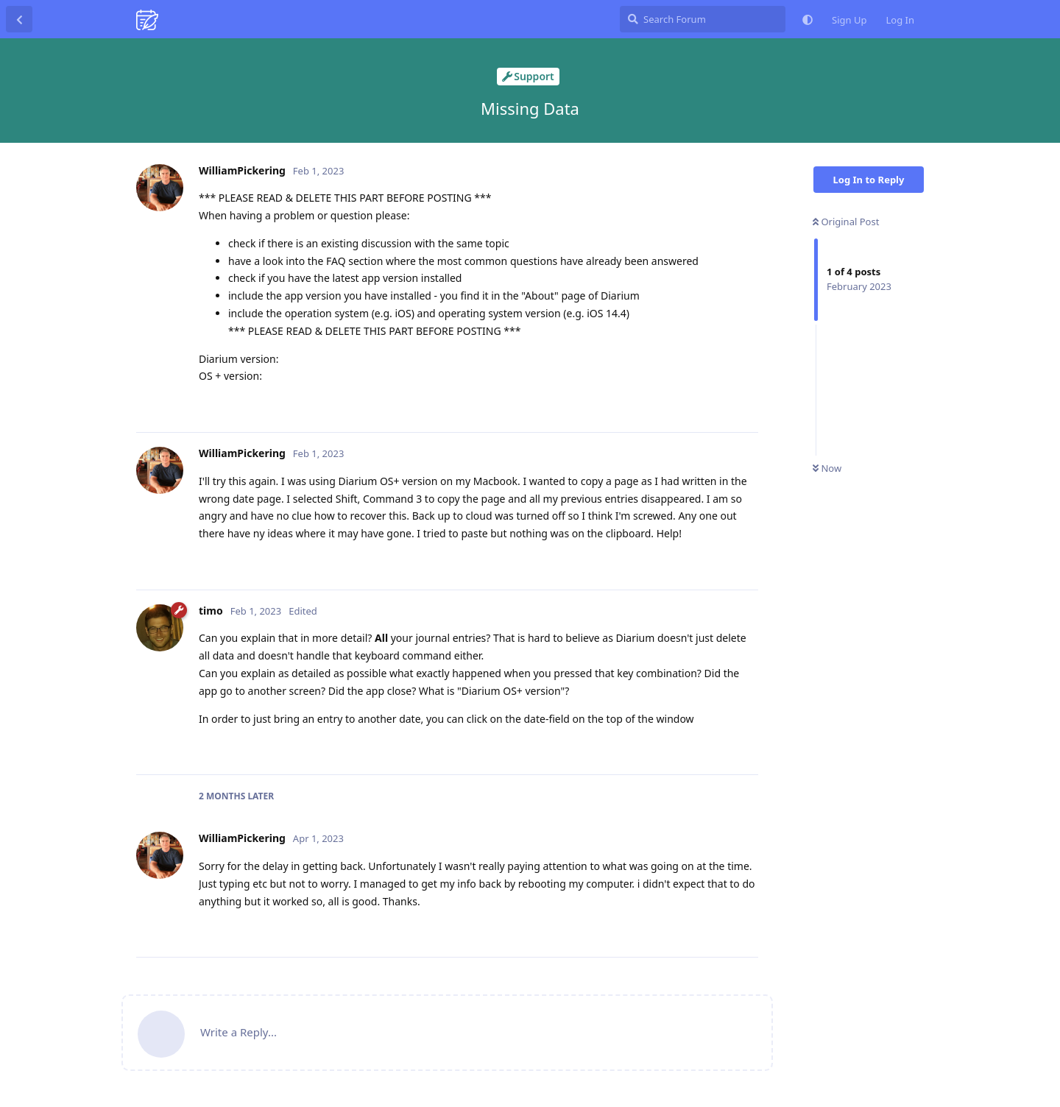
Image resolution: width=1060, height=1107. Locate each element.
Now (827, 468)
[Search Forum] (702, 19)
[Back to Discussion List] (19, 19)
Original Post (846, 221)
